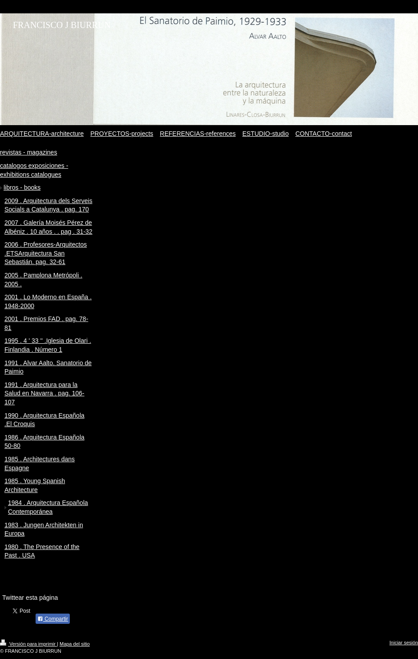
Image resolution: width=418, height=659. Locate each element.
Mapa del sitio (75, 644)
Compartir (52, 619)
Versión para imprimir (28, 644)
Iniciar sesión (404, 642)
